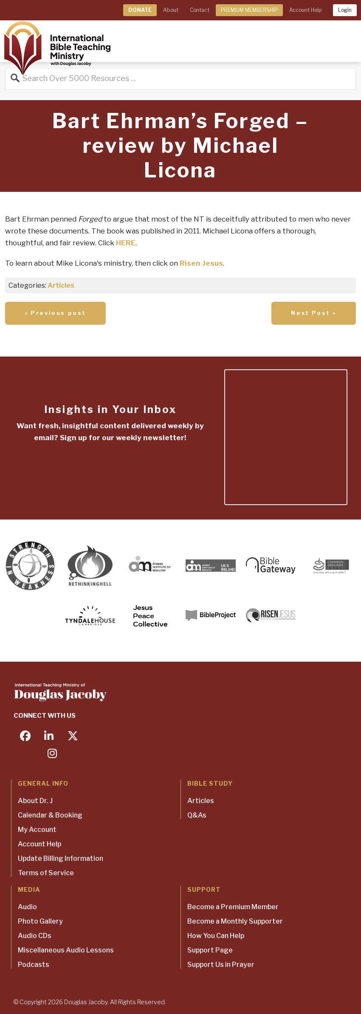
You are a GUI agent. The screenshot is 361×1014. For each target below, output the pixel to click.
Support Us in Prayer (220, 965)
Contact (199, 10)
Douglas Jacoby (85, 1002)
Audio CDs (34, 936)
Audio (27, 907)
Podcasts (33, 965)
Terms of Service (46, 873)
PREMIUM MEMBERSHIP (249, 10)
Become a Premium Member (233, 907)
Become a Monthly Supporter (235, 921)
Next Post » (313, 312)
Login (345, 10)
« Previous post (55, 312)
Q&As (196, 815)
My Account (37, 830)
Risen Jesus (201, 263)
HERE (125, 243)
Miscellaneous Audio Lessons (66, 950)
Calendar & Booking (50, 815)
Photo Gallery (40, 921)
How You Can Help (215, 936)
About (170, 10)
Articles (61, 285)
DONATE (140, 10)
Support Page (210, 950)
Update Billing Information (60, 858)
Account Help (305, 10)
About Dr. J (35, 801)
